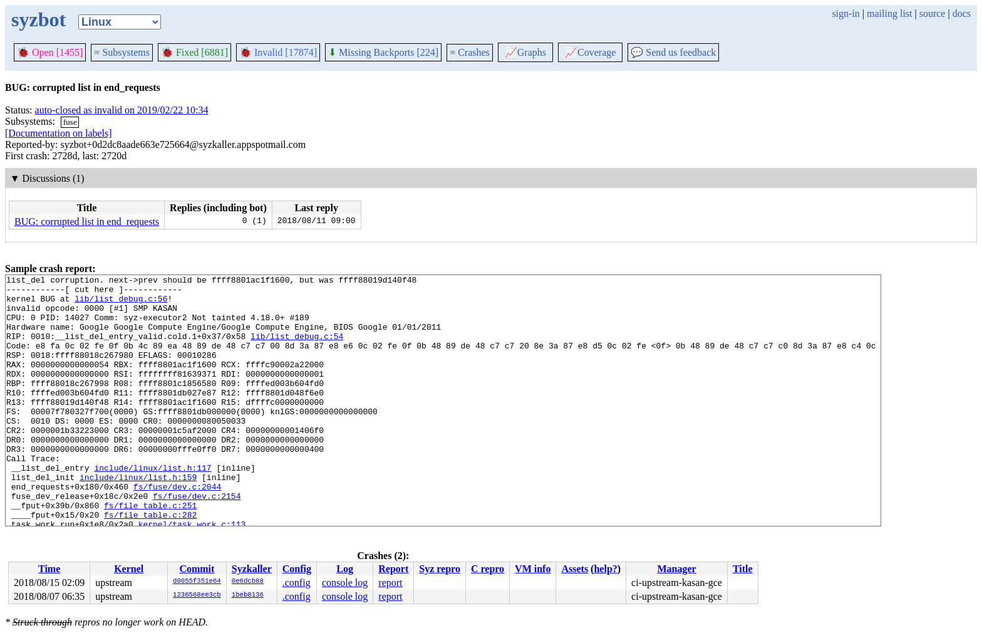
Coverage (590, 52)
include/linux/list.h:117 (152, 507)
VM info (532, 568)
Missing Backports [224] (383, 52)
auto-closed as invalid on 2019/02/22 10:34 (122, 110)
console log (345, 582)
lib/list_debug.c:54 (297, 349)
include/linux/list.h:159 (138, 518)
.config (296, 582)
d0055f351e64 (197, 581)
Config (296, 568)
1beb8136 (248, 595)
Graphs (525, 52)
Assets (574, 568)
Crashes (470, 52)
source (932, 13)
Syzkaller (252, 568)
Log (344, 568)
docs (962, 13)
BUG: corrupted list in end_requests (86, 221)
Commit (196, 568)
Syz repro (439, 568)
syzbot (38, 19)
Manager (676, 568)
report (390, 582)
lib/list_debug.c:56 (121, 304)
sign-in (845, 13)
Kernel (128, 568)
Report (393, 568)
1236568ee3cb (197, 595)
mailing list (889, 13)
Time (49, 568)
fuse (70, 122)
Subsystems (122, 52)
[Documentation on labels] (58, 133)
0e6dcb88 (248, 581)
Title (743, 568)
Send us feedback (673, 52)
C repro (487, 568)
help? (605, 568)
